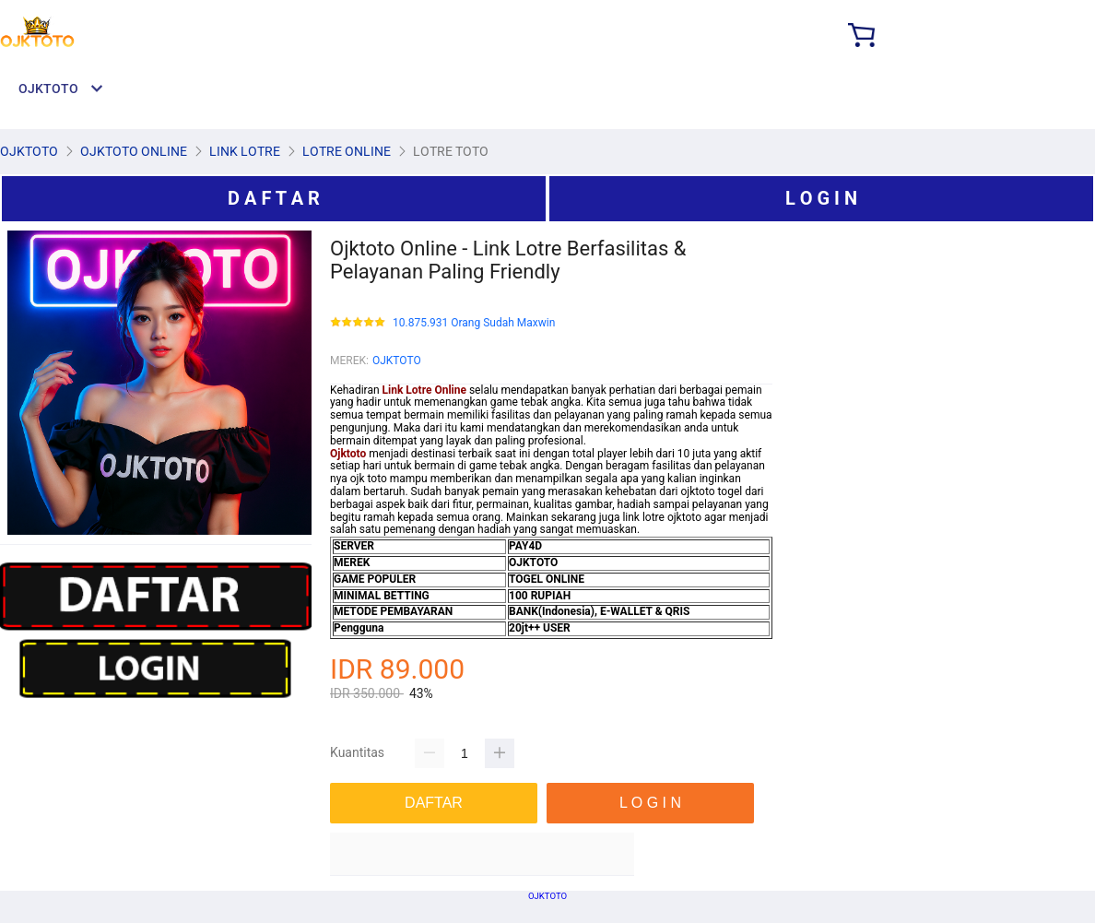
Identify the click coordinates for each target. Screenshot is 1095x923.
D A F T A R (274, 198)
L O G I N (821, 198)
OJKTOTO (396, 360)
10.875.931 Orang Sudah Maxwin (474, 323)
